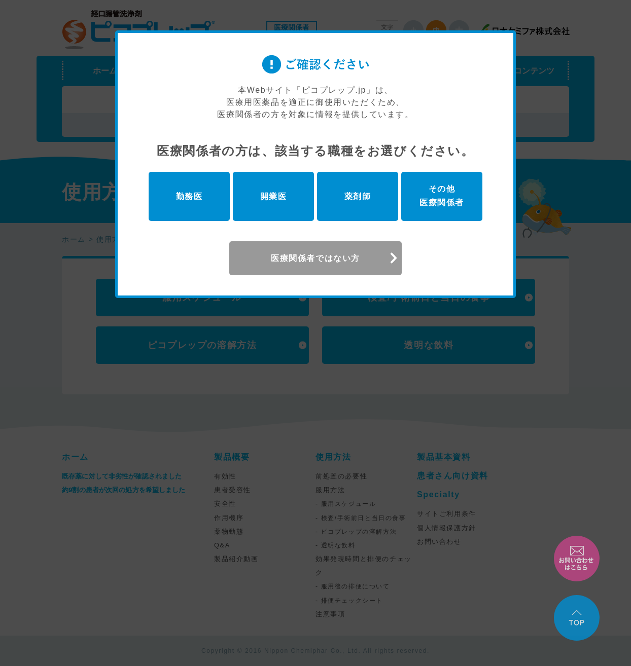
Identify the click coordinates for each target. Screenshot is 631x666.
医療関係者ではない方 (315, 258)
